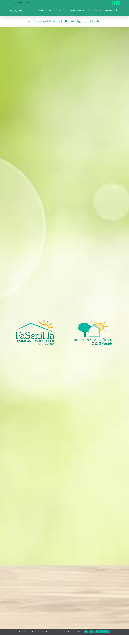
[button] (117, 10)
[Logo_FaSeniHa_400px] (36, 320)
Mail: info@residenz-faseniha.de (34, 3)
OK (86, 632)
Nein (91, 632)
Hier (52, 21)
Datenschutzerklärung (102, 632)
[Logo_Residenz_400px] (93, 320)
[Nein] (126, 632)
